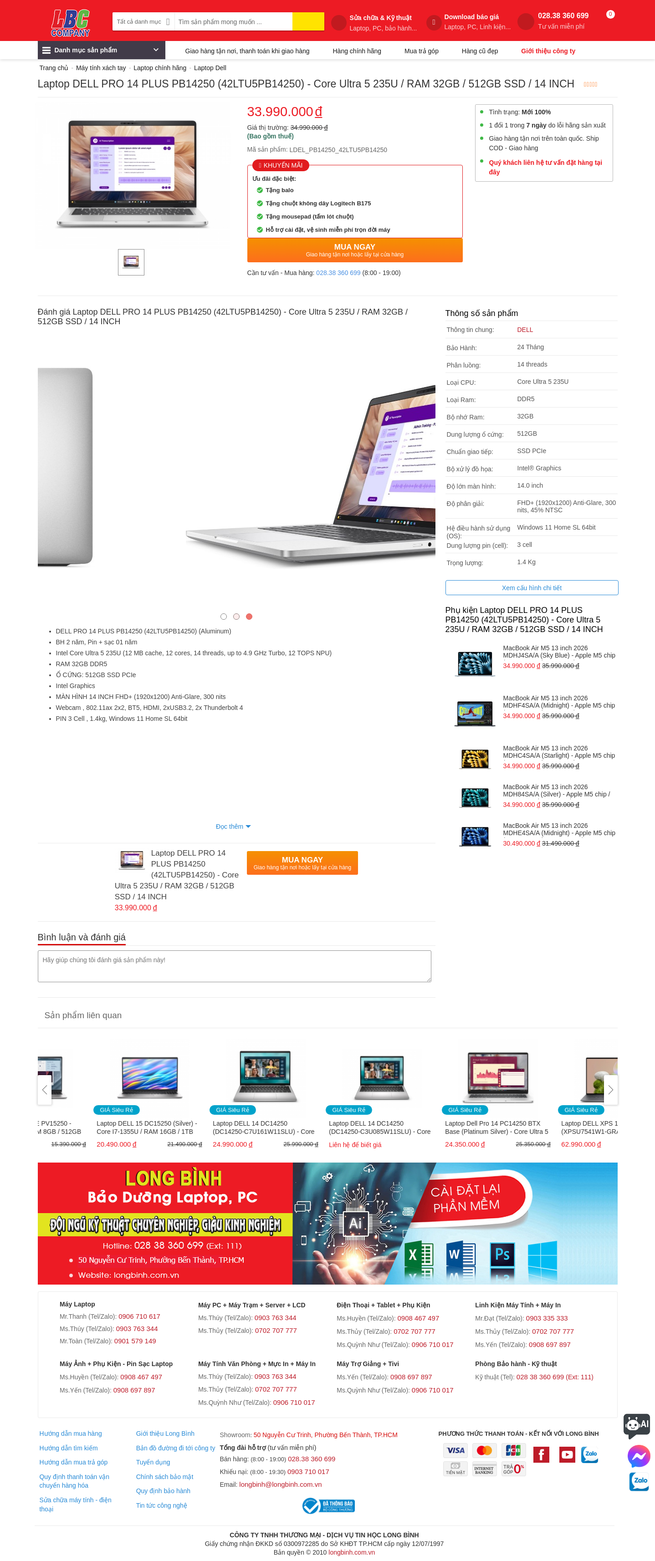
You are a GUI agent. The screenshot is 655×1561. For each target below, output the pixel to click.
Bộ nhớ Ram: (466, 417)
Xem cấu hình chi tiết (532, 588)
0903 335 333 (547, 1318)
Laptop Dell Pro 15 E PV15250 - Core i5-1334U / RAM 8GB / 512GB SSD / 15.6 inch (93, 1128)
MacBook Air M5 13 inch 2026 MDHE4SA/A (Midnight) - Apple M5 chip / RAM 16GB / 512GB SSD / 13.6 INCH (559, 830)
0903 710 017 (308, 1471)
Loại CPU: (461, 382)
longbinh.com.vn (351, 1552)
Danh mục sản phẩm (100, 52)
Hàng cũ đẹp (480, 51)
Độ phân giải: (466, 503)
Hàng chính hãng (357, 51)
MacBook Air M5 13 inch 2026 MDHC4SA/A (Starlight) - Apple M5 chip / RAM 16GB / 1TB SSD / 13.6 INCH (559, 752)
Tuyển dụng (153, 1462)
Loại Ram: (461, 399)
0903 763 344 (137, 1328)
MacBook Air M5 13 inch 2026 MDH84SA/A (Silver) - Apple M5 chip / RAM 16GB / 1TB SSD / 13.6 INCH (556, 791)
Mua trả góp (421, 51)
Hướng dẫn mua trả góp (73, 1462)
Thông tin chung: (470, 329)
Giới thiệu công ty (548, 51)
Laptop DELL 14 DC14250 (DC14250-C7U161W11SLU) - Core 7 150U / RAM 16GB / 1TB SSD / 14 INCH (326, 1128)
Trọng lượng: (465, 562)
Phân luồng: (464, 365)
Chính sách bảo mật (165, 1476)
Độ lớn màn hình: (471, 486)
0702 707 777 (276, 1330)
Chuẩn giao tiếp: (470, 451)
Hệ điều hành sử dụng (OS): (479, 532)
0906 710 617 (139, 1316)
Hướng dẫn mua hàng (70, 1433)
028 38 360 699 (555, 1377)
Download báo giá (478, 22)
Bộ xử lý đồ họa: (470, 469)
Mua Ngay (355, 250)
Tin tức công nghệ (161, 1505)
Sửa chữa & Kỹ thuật (383, 23)
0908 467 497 (418, 1318)
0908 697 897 (550, 1344)
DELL (525, 329)
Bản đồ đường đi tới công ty (175, 1448)
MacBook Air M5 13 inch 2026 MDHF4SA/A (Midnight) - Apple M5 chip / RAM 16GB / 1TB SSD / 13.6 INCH (559, 702)
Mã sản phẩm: (267, 149)
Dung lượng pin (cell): (477, 545)
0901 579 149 (135, 1341)
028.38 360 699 (563, 21)
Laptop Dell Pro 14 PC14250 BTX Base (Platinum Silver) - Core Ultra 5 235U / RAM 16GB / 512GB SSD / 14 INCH (560, 1128)
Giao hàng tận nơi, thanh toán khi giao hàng (247, 51)
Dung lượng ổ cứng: (475, 434)
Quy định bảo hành (163, 1491)
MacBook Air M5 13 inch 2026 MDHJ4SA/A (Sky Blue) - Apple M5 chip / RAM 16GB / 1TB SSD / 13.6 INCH (559, 652)
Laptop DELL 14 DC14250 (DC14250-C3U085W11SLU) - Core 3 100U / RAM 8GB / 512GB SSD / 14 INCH (442, 1128)
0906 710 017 (433, 1344)
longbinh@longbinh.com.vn (280, 1484)
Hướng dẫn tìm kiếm (68, 1448)
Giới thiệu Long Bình (165, 1433)
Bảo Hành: (462, 348)
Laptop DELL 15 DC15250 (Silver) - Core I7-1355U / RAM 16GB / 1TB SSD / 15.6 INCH (209, 1128)
